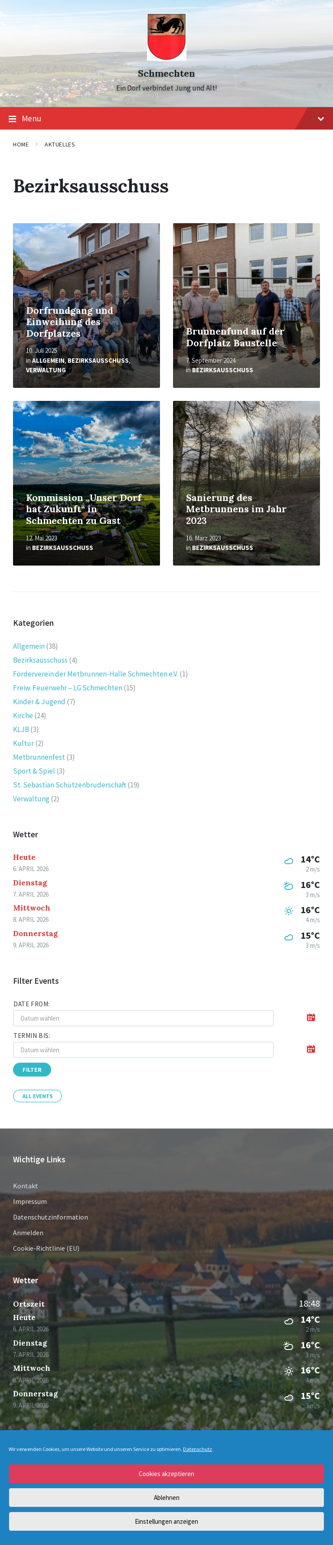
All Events (37, 1096)
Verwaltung (46, 370)
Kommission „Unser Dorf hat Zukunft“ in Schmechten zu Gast (83, 509)
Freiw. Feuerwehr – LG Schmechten (67, 688)
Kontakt (25, 1185)
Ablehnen (167, 1497)
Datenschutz (197, 1449)
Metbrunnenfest (39, 757)
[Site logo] (166, 58)
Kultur (23, 743)
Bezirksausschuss (98, 360)
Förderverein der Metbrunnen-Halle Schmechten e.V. (95, 674)
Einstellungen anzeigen (166, 1521)
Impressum (30, 1201)
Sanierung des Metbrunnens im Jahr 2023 (236, 509)
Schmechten (166, 73)
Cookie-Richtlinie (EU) (46, 1248)
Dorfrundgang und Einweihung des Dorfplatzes (69, 322)
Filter (32, 1069)
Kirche (23, 715)
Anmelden (28, 1232)
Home (21, 144)
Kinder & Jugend (39, 701)
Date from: (31, 1004)
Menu (166, 118)
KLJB (21, 729)
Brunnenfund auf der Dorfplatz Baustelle (235, 337)
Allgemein (48, 360)
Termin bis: (32, 1035)
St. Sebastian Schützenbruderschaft (69, 785)
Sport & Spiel (34, 771)
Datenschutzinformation (50, 1217)
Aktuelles (60, 144)
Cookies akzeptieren (166, 1474)
